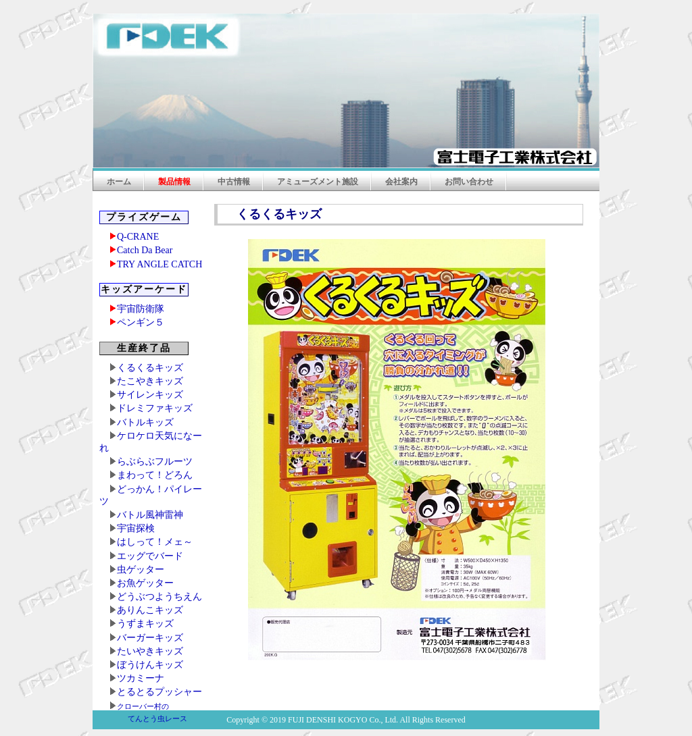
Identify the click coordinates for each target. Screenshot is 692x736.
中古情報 (234, 181)
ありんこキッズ (150, 610)
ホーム (119, 181)
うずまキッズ (145, 624)
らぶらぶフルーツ (155, 461)
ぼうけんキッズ (150, 665)
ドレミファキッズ (155, 408)
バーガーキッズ (150, 638)
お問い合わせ (469, 181)
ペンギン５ (140, 322)
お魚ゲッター (145, 583)
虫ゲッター (140, 569)
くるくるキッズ (150, 368)
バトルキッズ (145, 422)
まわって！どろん (155, 475)
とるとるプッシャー (159, 692)
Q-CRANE (138, 237)
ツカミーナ (140, 678)
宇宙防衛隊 (140, 309)
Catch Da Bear (144, 250)
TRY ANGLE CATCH (159, 264)
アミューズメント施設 (317, 181)
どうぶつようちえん (159, 597)
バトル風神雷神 (150, 515)
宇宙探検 (136, 528)
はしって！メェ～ (155, 542)
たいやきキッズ (150, 651)
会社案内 (401, 181)
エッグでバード (150, 556)
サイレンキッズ (150, 395)
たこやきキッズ (150, 381)
